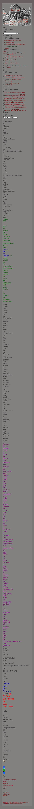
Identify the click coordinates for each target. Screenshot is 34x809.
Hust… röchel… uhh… (13, 63)
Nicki (4, 787)
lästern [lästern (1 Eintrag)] (21, 100)
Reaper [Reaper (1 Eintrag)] (15, 104)
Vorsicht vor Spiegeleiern (18, 77)
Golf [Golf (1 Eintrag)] (16, 97)
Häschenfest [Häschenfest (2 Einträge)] (8, 100)
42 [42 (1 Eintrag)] (4, 92)
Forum (4, 777)
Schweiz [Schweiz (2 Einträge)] (16, 106)
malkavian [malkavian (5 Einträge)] (14, 102)
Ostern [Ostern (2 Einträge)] (11, 104)
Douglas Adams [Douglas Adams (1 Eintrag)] (14, 95)
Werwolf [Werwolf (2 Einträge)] (21, 110)
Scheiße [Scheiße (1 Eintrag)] (11, 106)
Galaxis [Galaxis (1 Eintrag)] (10, 97)
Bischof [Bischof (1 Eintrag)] (19, 92)
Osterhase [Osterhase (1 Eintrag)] (6, 104)
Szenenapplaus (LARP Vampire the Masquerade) (16, 53)
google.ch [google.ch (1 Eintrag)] (22, 97)
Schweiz (5, 788)
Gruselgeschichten (9, 42)
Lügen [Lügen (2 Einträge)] (6, 102)
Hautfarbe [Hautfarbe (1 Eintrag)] (20, 98)
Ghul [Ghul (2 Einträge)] (13, 97)
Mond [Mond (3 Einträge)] (21, 102)
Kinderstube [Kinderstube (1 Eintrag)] (17, 100)
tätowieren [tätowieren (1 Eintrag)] (24, 107)
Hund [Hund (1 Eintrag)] (24, 98)
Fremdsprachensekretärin (9, 779)
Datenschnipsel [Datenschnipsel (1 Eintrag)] (7, 95)
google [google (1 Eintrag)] (18, 97)
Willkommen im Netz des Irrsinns (12, 40)
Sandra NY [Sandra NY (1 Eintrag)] (6, 106)
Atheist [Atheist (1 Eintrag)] (11, 92)
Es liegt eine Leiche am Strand (15, 56)
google (4, 781)
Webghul (7, 48)
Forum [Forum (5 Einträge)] (21, 95)
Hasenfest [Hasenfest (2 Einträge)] (14, 98)
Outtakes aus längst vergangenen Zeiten (14, 44)
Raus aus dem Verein (12, 60)
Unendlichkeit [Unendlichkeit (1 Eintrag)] (7, 110)
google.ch (5, 783)
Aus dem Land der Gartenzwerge (12, 84)
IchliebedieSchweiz (8, 785)
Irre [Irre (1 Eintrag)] (13, 100)
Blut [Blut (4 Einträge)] (23, 92)
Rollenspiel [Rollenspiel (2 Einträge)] (20, 104)
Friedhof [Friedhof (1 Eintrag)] (6, 97)
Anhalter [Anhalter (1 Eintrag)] (7, 92)
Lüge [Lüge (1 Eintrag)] (24, 100)
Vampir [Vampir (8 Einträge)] (15, 109)
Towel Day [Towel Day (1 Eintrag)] (12, 107)
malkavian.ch (5, 802)
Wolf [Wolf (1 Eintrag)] (25, 110)
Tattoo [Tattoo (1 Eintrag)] (9, 107)
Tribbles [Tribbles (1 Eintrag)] (17, 107)
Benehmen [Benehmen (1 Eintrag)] (15, 92)
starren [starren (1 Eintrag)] (20, 106)
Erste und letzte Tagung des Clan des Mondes (16, 66)
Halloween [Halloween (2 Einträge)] (7, 98)
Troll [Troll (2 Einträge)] (20, 107)
